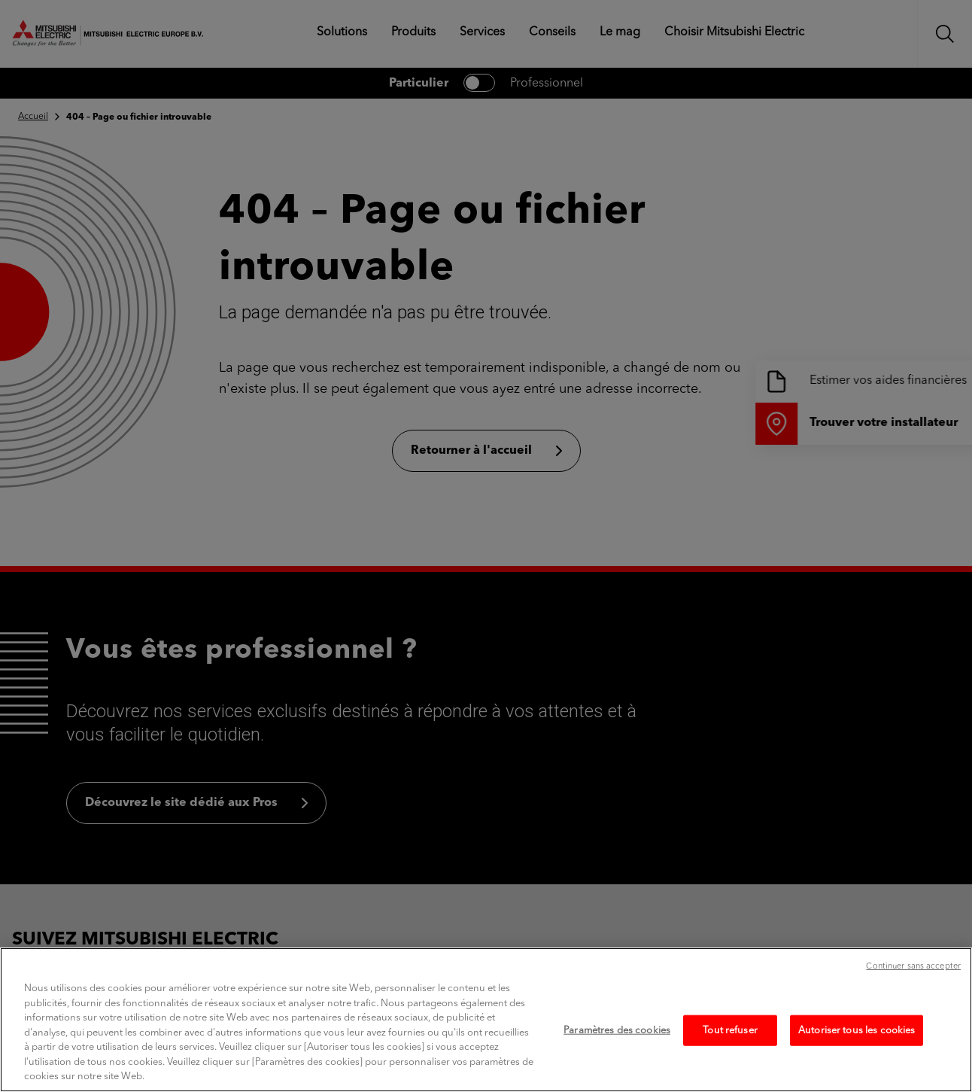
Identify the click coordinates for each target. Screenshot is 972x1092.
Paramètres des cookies (616, 1061)
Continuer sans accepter (913, 997)
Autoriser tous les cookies (856, 1061)
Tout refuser (730, 1061)
